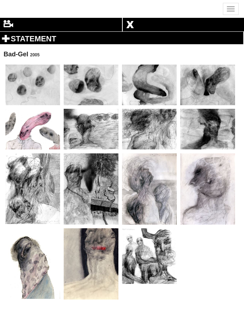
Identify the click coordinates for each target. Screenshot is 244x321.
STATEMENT (33, 39)
